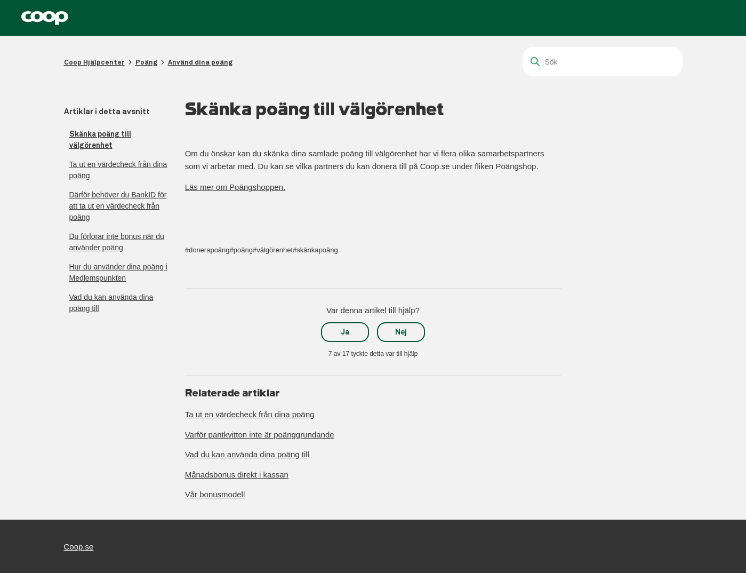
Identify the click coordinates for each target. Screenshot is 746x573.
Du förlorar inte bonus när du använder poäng (116, 242)
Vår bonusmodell (215, 494)
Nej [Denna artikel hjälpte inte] (401, 332)
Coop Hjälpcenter (94, 62)
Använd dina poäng (200, 62)
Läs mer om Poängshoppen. (235, 187)
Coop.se (79, 546)
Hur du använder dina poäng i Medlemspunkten (118, 272)
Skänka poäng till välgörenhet (100, 139)
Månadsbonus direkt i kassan (236, 474)
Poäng (146, 62)
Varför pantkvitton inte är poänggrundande (259, 434)
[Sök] (603, 61)
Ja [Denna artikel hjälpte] (345, 332)
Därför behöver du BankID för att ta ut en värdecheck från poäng (118, 205)
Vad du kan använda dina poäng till (111, 303)
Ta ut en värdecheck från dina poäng (118, 170)
